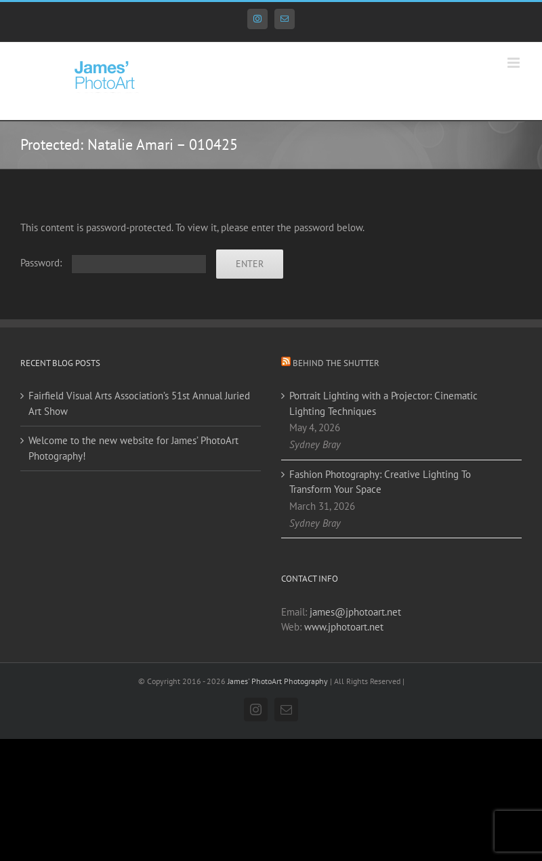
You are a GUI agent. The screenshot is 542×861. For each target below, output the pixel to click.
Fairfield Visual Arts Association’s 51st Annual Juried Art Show (139, 403)
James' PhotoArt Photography (278, 681)
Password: (113, 262)
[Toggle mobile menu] (514, 63)
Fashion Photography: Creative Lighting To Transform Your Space (380, 482)
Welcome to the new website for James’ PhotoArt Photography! (133, 448)
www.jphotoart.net (343, 626)
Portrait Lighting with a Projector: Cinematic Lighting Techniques (383, 403)
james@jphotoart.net (355, 611)
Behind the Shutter (336, 363)
